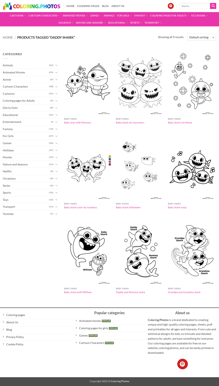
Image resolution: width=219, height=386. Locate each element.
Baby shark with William (78, 292)
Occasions (199, 15)
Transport (153, 23)
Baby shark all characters (130, 122)
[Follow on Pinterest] (171, 6)
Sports (136, 23)
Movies (7, 157)
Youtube (8, 213)
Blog (105, 6)
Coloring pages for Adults (169, 15)
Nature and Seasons (90, 23)
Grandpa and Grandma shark (184, 292)
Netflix (7, 171)
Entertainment (12, 121)
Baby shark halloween (128, 207)
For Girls (124, 15)
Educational (118, 23)
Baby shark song (177, 207)
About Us (117, 6)
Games (95, 15)
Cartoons (18, 15)
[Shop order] (201, 37)
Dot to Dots (10, 107)
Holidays (66, 23)
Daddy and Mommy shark (130, 292)
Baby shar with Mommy (77, 122)
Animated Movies (75, 15)
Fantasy (141, 15)
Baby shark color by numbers (80, 207)
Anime (7, 79)
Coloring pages (88, 6)
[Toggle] (56, 65)
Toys (5, 199)
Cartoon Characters (44, 15)
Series (6, 185)
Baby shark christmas (180, 122)
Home (70, 6)
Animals (109, 15)
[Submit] (213, 6)
